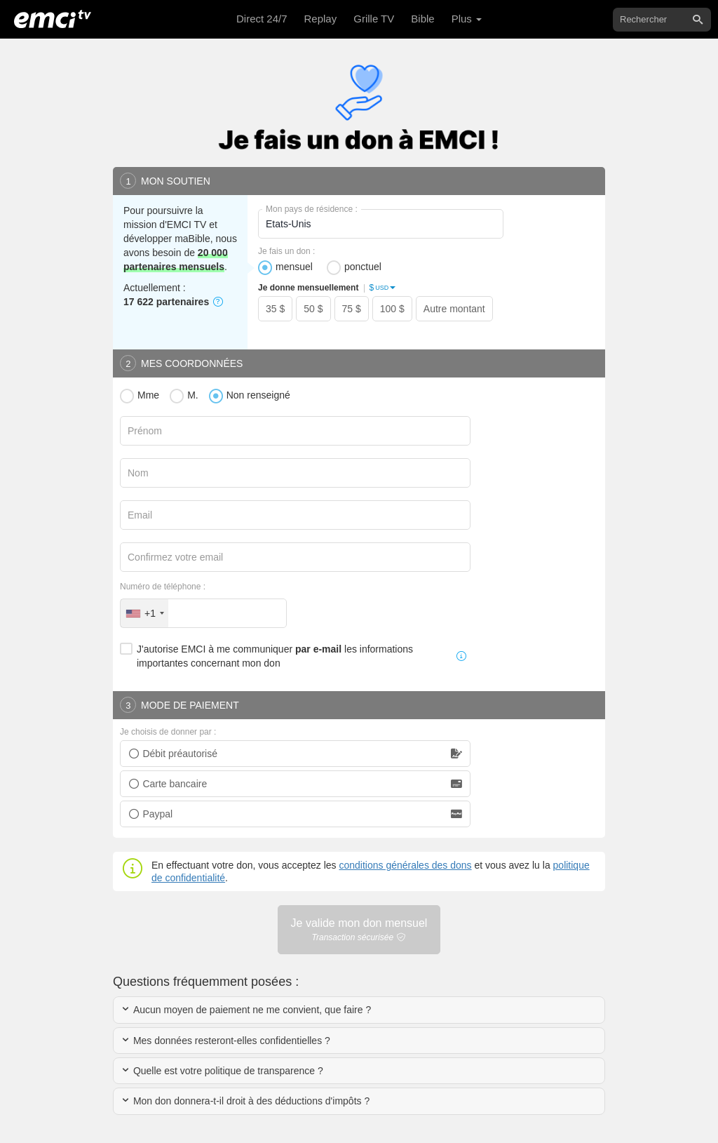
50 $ (313, 308)
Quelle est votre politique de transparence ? (222, 1070)
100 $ (392, 308)
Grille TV (373, 19)
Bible (422, 19)
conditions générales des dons (405, 865)
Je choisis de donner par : (168, 732)
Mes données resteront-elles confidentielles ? (225, 1040)
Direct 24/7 (261, 19)
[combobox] (144, 613)
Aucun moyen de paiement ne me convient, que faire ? (246, 1009)
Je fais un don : (286, 251)
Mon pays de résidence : (312, 209)
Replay (320, 19)
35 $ (275, 308)
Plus (467, 19)
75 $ (351, 308)
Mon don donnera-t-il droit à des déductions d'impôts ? (245, 1101)
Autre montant (454, 308)
